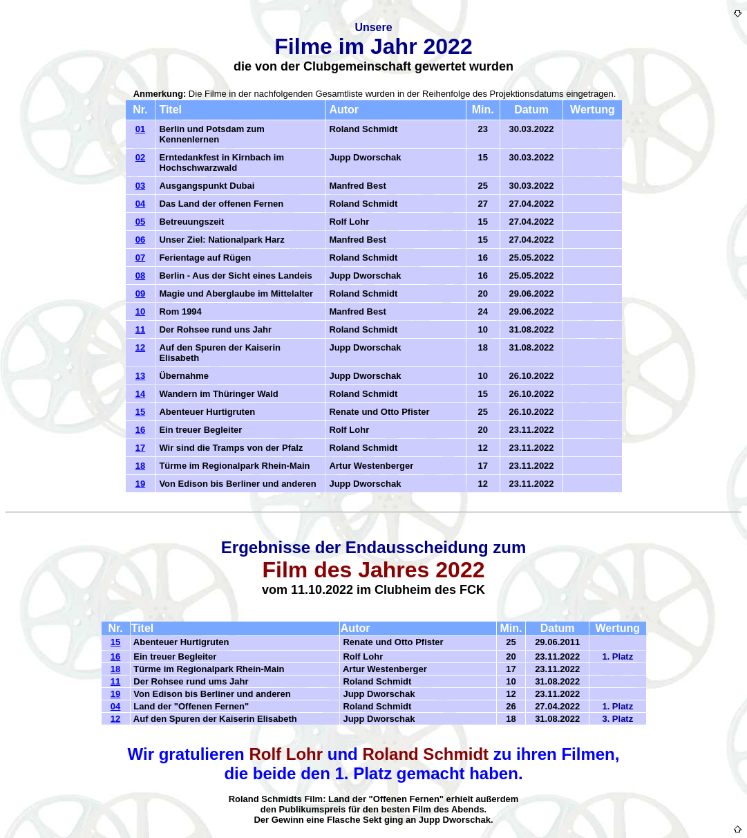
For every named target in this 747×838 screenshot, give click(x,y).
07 (140, 257)
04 (140, 203)
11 (140, 329)
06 (140, 239)
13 (140, 376)
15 (140, 412)
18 (140, 465)
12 (140, 347)
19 (140, 483)
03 (140, 185)
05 (140, 221)
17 (140, 448)
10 (140, 311)
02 (140, 157)
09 (140, 293)
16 (140, 430)
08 (140, 275)
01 (140, 129)
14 (140, 394)
